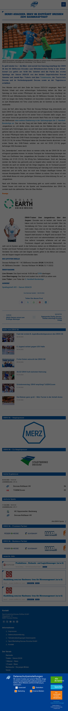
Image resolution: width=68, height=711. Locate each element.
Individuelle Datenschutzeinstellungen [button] (57, 702)
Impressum (57, 708)
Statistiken (38, 688)
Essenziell (20, 688)
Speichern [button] (58, 687)
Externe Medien (37, 691)
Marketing (20, 691)
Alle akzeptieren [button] (58, 680)
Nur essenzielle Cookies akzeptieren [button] (57, 695)
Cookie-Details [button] (56, 705)
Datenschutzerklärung (56, 707)
